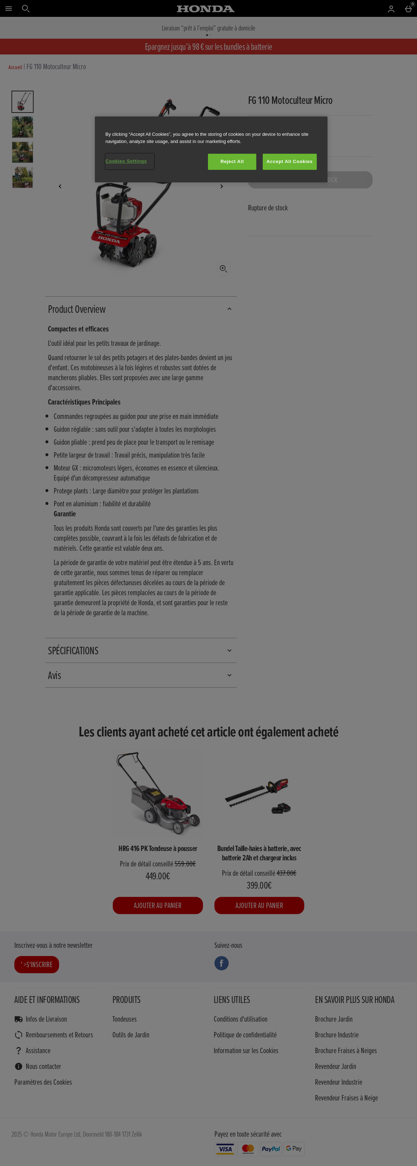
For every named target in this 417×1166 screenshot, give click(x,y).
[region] (211, 149)
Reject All (232, 161)
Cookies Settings (126, 161)
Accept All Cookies (290, 161)
